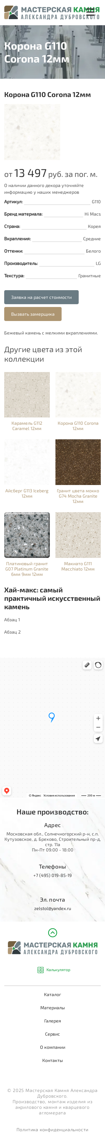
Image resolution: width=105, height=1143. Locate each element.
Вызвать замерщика (33, 314)
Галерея (52, 1020)
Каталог (52, 994)
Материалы (52, 1007)
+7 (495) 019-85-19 (52, 875)
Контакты (52, 1060)
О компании (52, 1047)
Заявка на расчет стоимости (41, 297)
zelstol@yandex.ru (52, 908)
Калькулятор (58, 970)
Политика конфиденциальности (53, 1129)
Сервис (52, 1033)
